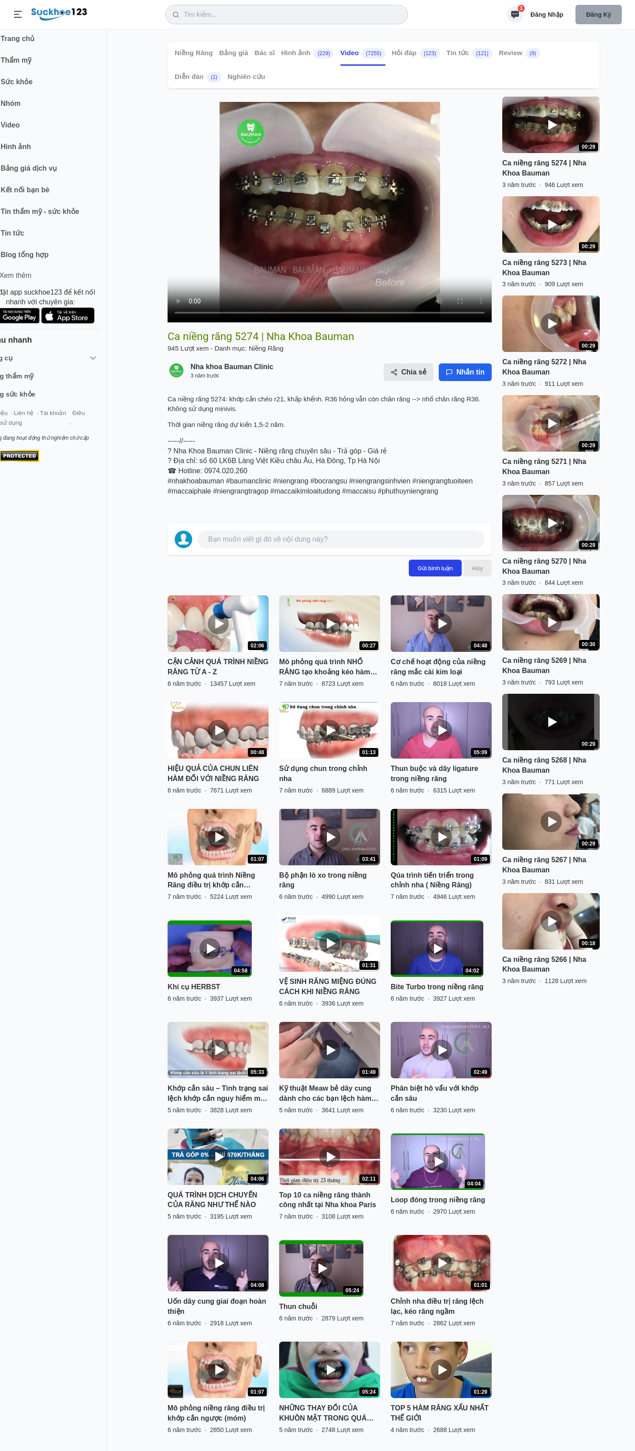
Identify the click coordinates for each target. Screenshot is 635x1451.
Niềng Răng (194, 52)
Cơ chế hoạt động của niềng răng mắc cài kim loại (438, 667)
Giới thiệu (20, 418)
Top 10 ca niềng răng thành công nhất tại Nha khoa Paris (327, 1200)
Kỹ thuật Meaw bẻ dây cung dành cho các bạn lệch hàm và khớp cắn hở (325, 1094)
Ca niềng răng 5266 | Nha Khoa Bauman (544, 964)
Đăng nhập (546, 14)
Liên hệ (49, 418)
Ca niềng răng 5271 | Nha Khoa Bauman (544, 466)
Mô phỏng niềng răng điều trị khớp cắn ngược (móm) (216, 1413)
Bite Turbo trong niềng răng (437, 987)
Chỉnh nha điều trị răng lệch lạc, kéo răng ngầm (437, 1306)
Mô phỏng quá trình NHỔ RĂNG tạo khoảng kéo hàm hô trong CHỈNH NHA (324, 667)
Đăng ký (598, 14)
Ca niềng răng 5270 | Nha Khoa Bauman (544, 566)
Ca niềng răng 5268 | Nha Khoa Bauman (544, 765)
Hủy (477, 568)
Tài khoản (78, 418)
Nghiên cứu (246, 76)
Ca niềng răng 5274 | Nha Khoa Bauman (544, 168)
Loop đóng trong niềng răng (438, 1200)
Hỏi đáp (416, 53)
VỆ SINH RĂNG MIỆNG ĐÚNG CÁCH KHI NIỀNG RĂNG (328, 986)
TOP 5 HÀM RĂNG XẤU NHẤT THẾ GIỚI (440, 1413)
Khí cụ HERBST (194, 987)
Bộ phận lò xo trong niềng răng (323, 880)
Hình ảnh (307, 53)
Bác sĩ (264, 52)
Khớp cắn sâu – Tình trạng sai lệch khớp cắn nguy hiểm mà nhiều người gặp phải (218, 1094)
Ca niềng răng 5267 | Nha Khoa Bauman (544, 865)
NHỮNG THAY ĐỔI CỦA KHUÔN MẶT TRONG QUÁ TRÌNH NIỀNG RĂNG (322, 1414)
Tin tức (469, 53)
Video (362, 53)
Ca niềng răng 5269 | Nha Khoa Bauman (544, 665)
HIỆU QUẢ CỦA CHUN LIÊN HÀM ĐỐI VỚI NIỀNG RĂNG (213, 773)
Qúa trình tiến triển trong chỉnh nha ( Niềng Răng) (432, 880)
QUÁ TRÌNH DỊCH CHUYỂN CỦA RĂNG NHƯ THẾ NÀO (212, 1200)
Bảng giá (233, 52)
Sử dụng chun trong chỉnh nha (323, 773)
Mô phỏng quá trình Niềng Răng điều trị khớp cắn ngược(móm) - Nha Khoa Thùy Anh (211, 881)
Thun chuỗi (298, 1306)
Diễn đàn (198, 77)
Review (519, 53)
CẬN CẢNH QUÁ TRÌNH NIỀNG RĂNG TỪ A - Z (218, 667)
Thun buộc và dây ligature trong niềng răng (434, 773)
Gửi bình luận (435, 568)
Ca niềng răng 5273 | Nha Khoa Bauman (544, 268)
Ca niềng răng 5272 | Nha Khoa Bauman (544, 367)
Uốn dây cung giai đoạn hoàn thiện (217, 1306)
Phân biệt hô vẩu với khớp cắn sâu (434, 1093)
